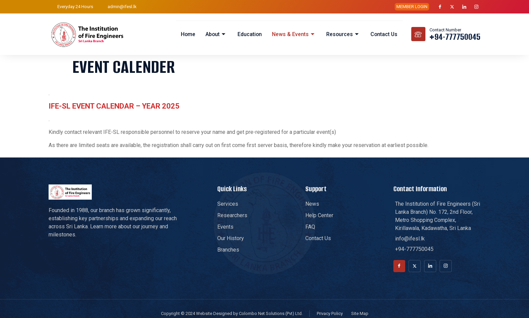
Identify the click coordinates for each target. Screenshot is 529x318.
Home (186, 34)
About (215, 34)
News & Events (293, 34)
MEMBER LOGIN (411, 6)
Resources (343, 34)
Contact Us (384, 34)
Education (248, 34)
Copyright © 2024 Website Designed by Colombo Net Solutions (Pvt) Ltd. (232, 313)
